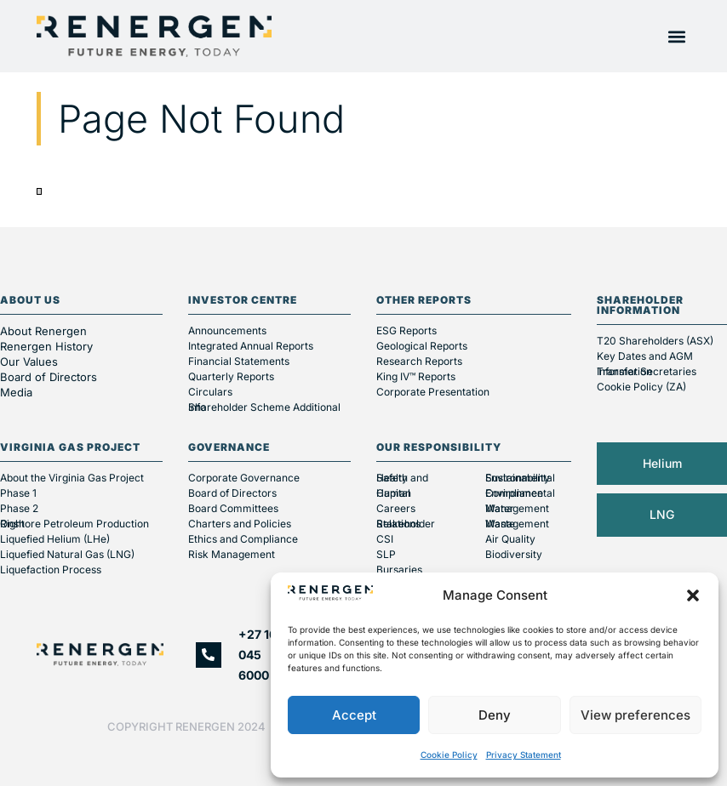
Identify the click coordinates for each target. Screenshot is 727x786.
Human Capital (393, 493)
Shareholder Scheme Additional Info (264, 407)
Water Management (517, 508)
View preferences (635, 715)
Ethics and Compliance (243, 539)
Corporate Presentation (432, 391)
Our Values (29, 361)
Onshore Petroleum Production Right (74, 523)
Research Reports (419, 361)
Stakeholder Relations (405, 523)
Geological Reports (421, 345)
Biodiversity (513, 554)
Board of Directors (50, 377)
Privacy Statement (523, 754)
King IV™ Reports (415, 376)
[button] (692, 595)
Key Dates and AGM (645, 356)
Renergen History (46, 346)
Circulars (210, 391)
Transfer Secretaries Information (646, 371)
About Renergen (43, 331)
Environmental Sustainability (520, 477)
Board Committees (233, 508)
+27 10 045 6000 (257, 654)
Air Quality (510, 539)
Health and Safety (402, 477)
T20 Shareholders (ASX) (655, 340)
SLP (386, 554)
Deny (494, 715)
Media (16, 392)
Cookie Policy (449, 754)
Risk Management (231, 554)
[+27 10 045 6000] (208, 655)
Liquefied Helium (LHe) (55, 539)
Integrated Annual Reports (250, 345)
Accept (354, 715)
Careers (395, 508)
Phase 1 (18, 493)
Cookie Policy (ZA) (641, 386)
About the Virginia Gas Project (72, 477)
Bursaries (399, 569)
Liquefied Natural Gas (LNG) (67, 554)
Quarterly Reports (231, 376)
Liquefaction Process (50, 569)
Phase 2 (19, 508)
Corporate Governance (244, 477)
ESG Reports (406, 330)
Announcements (227, 330)
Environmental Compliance (520, 493)
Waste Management (517, 523)
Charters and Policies (239, 523)
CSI (384, 539)
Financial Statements (238, 361)
